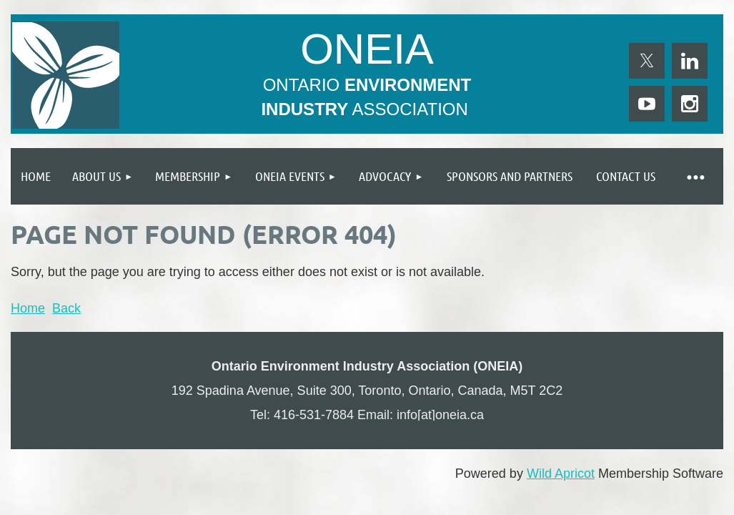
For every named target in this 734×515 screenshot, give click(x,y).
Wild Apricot (561, 473)
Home (28, 308)
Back (66, 308)
